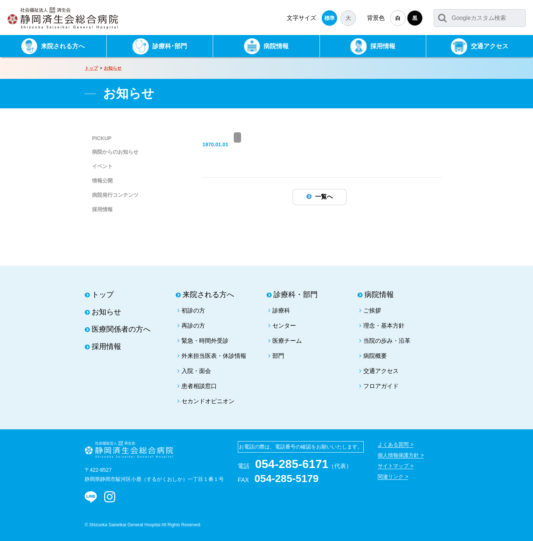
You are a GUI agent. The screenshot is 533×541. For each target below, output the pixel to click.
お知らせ (112, 68)
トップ (91, 68)
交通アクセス (381, 371)
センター (284, 325)
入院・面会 (196, 371)
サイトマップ (393, 466)
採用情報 (102, 209)
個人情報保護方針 (398, 455)
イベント (102, 166)
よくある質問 (393, 444)
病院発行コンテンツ (115, 195)
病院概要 (375, 356)
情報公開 (102, 181)
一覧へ (324, 196)
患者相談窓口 (199, 386)
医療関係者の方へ (121, 329)
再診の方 (193, 325)
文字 (301, 18)
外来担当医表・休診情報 (213, 356)
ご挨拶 (372, 310)
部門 (278, 356)
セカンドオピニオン (207, 401)
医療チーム (287, 341)
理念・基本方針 (384, 325)
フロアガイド (381, 386)
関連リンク (390, 476)
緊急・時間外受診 (205, 341)
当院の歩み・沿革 (386, 341)
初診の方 (193, 310)
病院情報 (379, 294)
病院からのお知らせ (115, 152)
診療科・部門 (295, 294)
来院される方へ (208, 294)
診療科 (281, 310)
